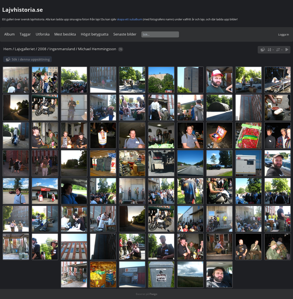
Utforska (43, 34)
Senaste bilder (124, 34)
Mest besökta (65, 34)
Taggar (25, 34)
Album (9, 34)
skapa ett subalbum (129, 19)
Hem (7, 48)
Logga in (283, 34)
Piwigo (153, 294)
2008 (42, 48)
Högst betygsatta (94, 34)
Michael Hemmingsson (97, 48)
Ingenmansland (62, 48)
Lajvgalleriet (25, 48)
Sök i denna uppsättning (31, 59)
